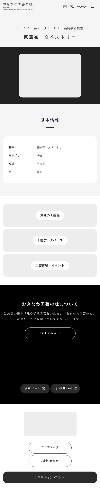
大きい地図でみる (65, 388)
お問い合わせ (50, 460)
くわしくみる (50, 333)
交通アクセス (35, 388)
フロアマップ (50, 447)
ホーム (21, 28)
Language (78, 6)
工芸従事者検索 (72, 28)
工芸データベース (44, 28)
